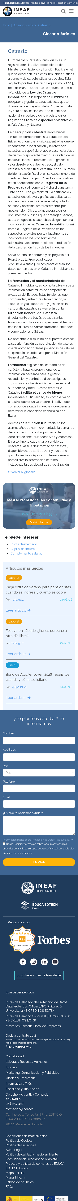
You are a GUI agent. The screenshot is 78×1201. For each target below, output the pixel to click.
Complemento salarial (26, 553)
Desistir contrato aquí (21, 1035)
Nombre (8, 733)
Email (6, 797)
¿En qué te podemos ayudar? (23, 813)
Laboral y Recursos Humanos (27, 1062)
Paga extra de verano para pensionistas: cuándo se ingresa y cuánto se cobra (39, 589)
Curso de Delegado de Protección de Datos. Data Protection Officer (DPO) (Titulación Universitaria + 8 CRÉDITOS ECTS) (37, 1006)
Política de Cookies (19, 1140)
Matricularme (39, 522)
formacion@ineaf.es (19, 1109)
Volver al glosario (22, 472)
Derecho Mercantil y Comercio (27, 1094)
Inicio (6, 25)
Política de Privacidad (21, 1145)
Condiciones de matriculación (26, 1136)
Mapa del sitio (15, 1173)
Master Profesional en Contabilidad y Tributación (39, 502)
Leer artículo (18, 610)
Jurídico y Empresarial (21, 1078)
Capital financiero (23, 549)
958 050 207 (15, 1103)
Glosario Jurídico (24, 25)
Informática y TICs (19, 1083)
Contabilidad (15, 1056)
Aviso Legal (14, 1150)
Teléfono (9, 781)
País (5, 766)
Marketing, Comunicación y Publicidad (32, 1072)
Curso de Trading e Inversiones (36, 2)
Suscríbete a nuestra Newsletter (39, 975)
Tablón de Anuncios (20, 1182)
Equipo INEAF (19, 687)
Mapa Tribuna (15, 1177)
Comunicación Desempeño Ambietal (32, 1159)
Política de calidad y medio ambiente (32, 1154)
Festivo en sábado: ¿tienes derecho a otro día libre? (36, 633)
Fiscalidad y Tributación (22, 1089)
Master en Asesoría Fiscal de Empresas (33, 1026)
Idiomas (11, 1067)
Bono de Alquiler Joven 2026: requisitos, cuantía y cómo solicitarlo (38, 677)
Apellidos (9, 749)
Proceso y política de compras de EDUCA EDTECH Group (35, 1166)
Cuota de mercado (24, 544)
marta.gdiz (17, 599)
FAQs (10, 1187)
